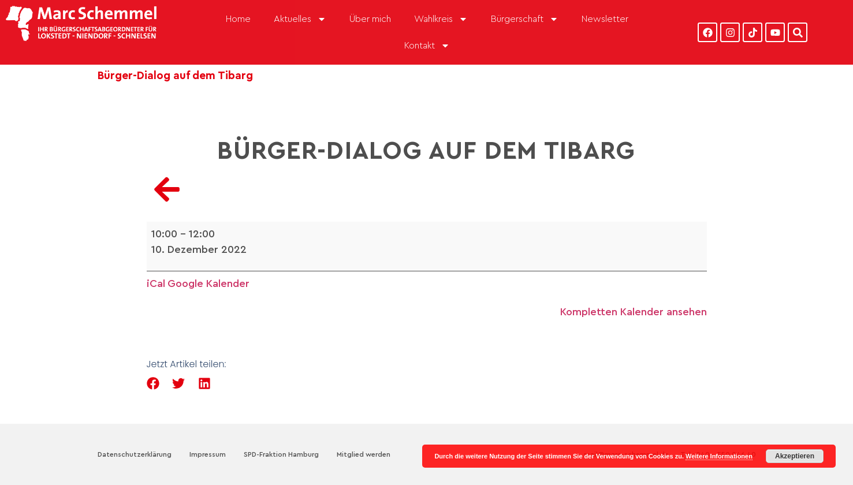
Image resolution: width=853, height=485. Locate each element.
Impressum (207, 454)
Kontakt (427, 45)
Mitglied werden (363, 454)
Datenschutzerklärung (135, 454)
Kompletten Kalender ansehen (633, 312)
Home (238, 19)
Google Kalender (208, 283)
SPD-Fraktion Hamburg (281, 454)
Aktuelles (300, 19)
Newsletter (605, 19)
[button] (153, 383)
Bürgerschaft (524, 19)
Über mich (370, 19)
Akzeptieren (794, 456)
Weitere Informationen (719, 456)
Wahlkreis (441, 19)
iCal (156, 283)
